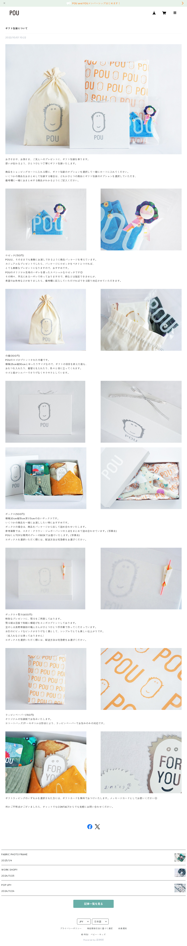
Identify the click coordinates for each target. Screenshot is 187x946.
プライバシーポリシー (71, 928)
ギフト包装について (16, 28)
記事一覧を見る (93, 903)
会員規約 (122, 928)
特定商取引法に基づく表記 (100, 928)
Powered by (93, 940)
